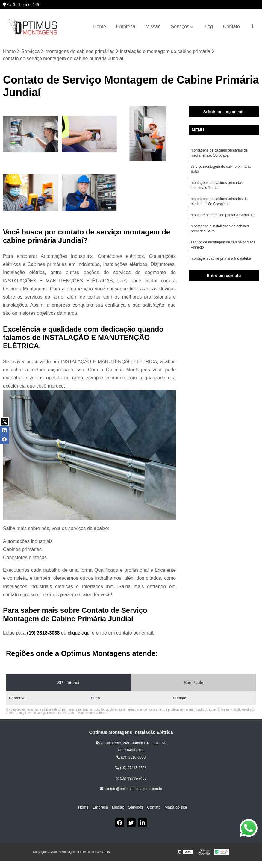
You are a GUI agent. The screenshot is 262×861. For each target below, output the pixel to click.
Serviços (180, 26)
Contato (231, 26)
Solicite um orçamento (224, 112)
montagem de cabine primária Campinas (223, 218)
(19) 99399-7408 (131, 778)
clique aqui (79, 633)
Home (99, 26)
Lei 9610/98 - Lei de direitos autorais (82, 713)
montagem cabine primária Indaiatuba (221, 263)
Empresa (125, 26)
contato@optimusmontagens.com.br (131, 789)
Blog (208, 26)
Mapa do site (173, 807)
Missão (153, 26)
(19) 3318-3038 (44, 633)
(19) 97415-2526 (130, 768)
